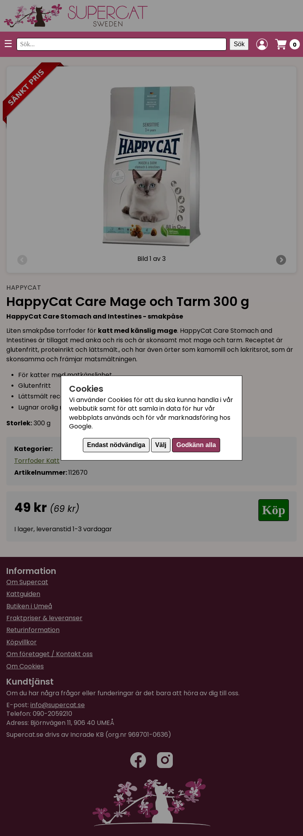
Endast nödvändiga (116, 445)
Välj (160, 445)
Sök (239, 44)
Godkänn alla (196, 445)
